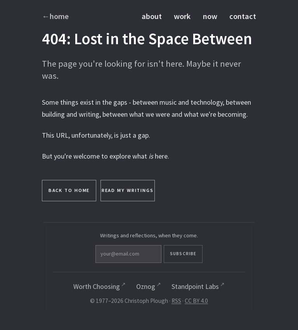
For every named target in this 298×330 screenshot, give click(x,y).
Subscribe (183, 253)
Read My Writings (128, 190)
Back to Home (69, 190)
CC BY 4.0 (196, 300)
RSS (176, 300)
